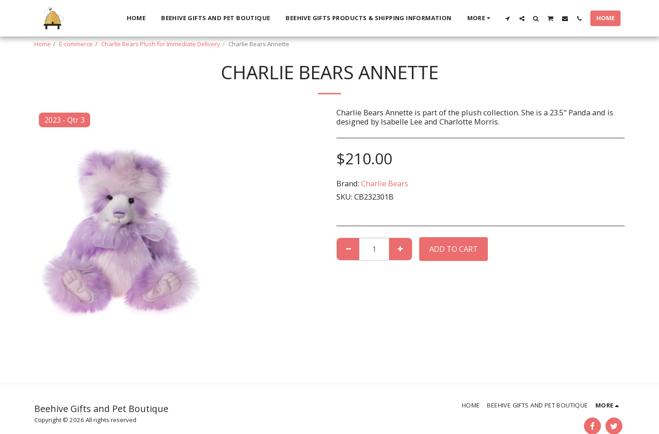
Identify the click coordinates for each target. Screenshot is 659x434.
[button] (507, 18)
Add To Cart (453, 249)
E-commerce (76, 44)
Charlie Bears (384, 183)
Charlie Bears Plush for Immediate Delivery (160, 44)
